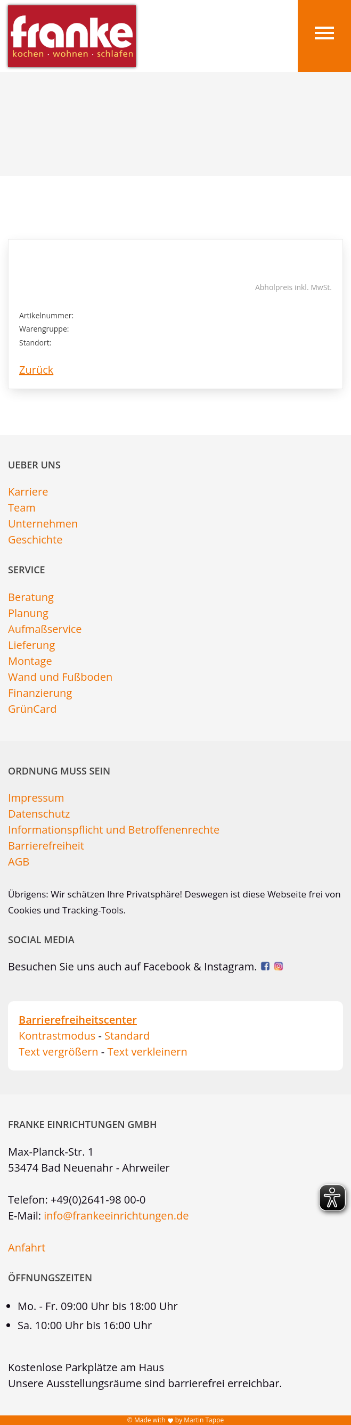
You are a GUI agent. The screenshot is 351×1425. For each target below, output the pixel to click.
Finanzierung (40, 693)
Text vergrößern (59, 1051)
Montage (30, 661)
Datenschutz (39, 813)
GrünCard (32, 709)
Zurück (36, 370)
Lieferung (31, 645)
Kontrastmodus (57, 1035)
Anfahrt (26, 1247)
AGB (18, 861)
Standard (127, 1035)
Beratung (31, 597)
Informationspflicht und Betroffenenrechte (113, 829)
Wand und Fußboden (60, 677)
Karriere (28, 491)
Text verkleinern (147, 1051)
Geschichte (35, 539)
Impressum (36, 797)
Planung (28, 613)
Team (22, 507)
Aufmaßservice (45, 629)
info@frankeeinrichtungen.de (116, 1215)
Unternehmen (43, 523)
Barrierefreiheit (46, 845)
